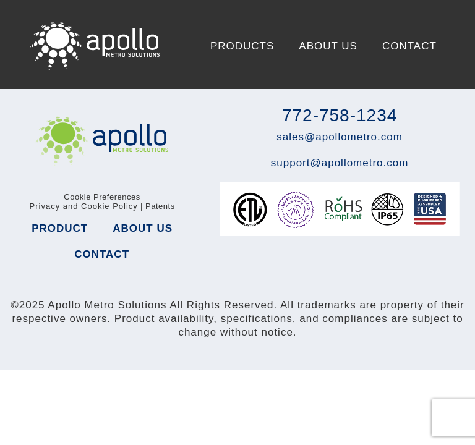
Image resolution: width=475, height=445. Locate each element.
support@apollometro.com (340, 163)
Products (242, 46)
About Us (328, 46)
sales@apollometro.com (339, 137)
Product (60, 228)
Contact (409, 46)
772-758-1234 (339, 115)
